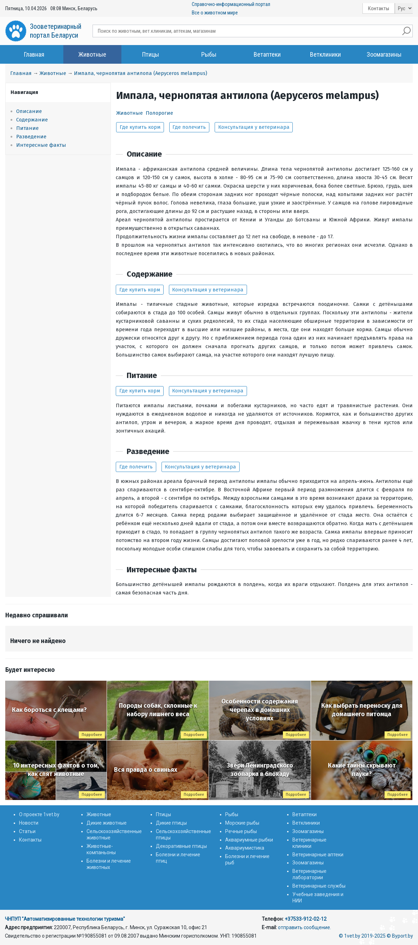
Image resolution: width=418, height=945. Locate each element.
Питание (27, 128)
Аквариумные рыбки (249, 840)
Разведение (31, 136)
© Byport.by (400, 936)
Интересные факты (41, 145)
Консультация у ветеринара (254, 127)
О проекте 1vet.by (39, 814)
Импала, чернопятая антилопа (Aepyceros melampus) (140, 73)
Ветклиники (325, 54)
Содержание (32, 119)
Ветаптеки (267, 54)
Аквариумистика (244, 848)
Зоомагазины (384, 54)
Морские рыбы (242, 823)
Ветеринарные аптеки (317, 854)
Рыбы (208, 54)
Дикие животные (107, 823)
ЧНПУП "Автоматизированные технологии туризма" (65, 919)
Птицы (150, 54)
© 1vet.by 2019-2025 (362, 936)
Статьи (27, 831)
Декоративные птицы (181, 846)
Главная (34, 54)
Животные (92, 54)
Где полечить (189, 127)
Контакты (378, 8)
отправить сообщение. (304, 927)
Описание (29, 111)
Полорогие (159, 113)
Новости (28, 823)
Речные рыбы (241, 831)
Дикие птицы (171, 823)
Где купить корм (140, 127)
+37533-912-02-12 (306, 919)
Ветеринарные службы (319, 886)
